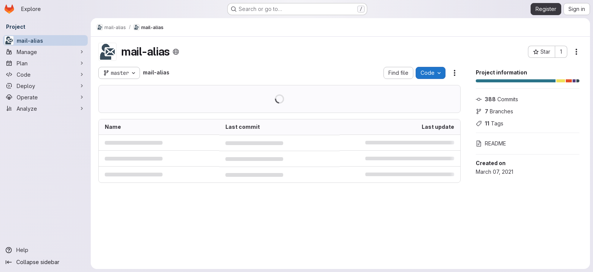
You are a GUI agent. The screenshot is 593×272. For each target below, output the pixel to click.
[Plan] (45, 63)
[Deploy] (45, 85)
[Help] (45, 250)
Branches (494, 111)
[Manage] (45, 51)
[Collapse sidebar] (45, 262)
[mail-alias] (45, 40)
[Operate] (45, 97)
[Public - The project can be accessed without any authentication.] (176, 52)
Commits (497, 99)
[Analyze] (45, 108)
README (491, 143)
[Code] (45, 74)
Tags (489, 123)
